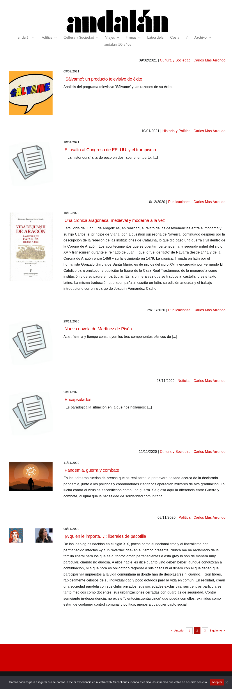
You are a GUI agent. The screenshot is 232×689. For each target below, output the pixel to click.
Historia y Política (176, 131)
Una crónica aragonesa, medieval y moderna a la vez (115, 220)
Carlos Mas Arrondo (209, 60)
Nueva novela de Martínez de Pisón (98, 328)
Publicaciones (179, 202)
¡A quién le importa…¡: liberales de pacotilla (105, 536)
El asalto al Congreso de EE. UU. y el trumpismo (110, 149)
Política (184, 517)
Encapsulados (78, 399)
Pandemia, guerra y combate (92, 470)
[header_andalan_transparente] (116, 9)
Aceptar (217, 682)
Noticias (184, 381)
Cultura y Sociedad (175, 60)
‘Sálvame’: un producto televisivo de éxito (103, 79)
